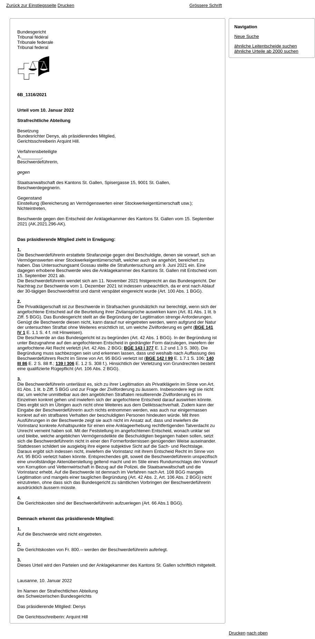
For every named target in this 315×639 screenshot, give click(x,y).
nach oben (257, 633)
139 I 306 (65, 363)
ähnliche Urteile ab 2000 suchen (266, 51)
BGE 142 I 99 (159, 358)
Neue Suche (246, 36)
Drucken (66, 5)
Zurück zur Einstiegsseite (31, 5)
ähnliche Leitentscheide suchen (265, 46)
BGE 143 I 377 (139, 348)
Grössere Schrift (205, 5)
